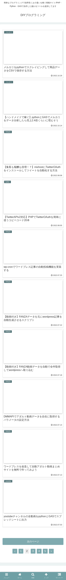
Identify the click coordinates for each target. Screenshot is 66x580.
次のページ (33, 541)
